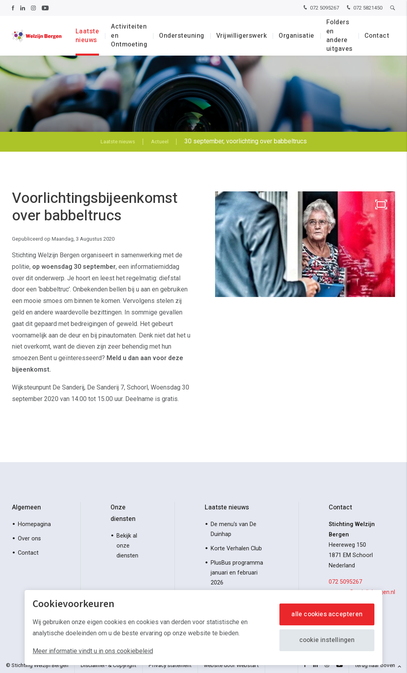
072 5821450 (363, 8)
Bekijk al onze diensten (127, 545)
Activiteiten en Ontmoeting (129, 35)
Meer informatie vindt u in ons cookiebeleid (93, 651)
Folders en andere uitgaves (339, 35)
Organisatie (296, 35)
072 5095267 (320, 8)
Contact (377, 35)
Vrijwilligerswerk (241, 35)
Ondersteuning (181, 35)
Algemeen (26, 507)
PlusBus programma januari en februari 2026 (237, 572)
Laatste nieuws (87, 36)
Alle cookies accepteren (326, 614)
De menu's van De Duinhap (233, 529)
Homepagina (34, 524)
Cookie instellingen (327, 640)
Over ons (29, 538)
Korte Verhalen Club (236, 548)
